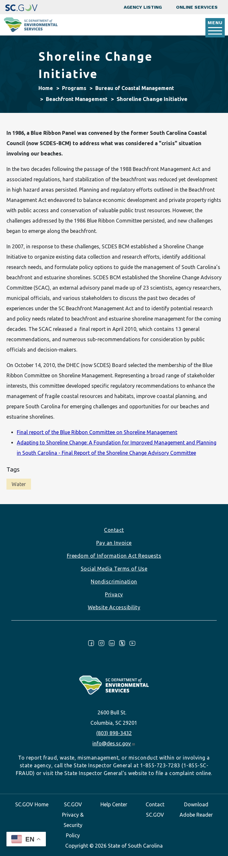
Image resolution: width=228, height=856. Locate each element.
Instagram (101, 643)
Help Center (113, 804)
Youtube (132, 643)
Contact (114, 530)
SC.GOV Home (31, 804)
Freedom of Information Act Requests (114, 556)
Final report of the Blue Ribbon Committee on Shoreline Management (97, 432)
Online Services (197, 7)
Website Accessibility (114, 607)
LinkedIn (112, 643)
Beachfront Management (77, 99)
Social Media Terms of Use (114, 569)
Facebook (91, 643)
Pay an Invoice (114, 543)
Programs (74, 88)
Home (45, 88)
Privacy (114, 594)
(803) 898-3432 (114, 733)
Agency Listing (143, 7)
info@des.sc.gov (113, 743)
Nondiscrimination (114, 581)
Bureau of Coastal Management (134, 88)
